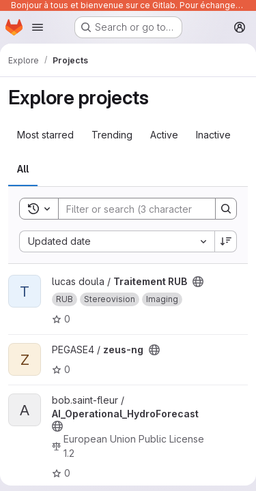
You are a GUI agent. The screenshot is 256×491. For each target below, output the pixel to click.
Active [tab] (164, 134)
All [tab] (23, 169)
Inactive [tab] (213, 134)
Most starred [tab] (45, 134)
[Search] (148, 208)
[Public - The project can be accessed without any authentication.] (198, 281)
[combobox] (116, 241)
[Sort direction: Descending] (226, 241)
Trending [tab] (111, 134)
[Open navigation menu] (37, 27)
